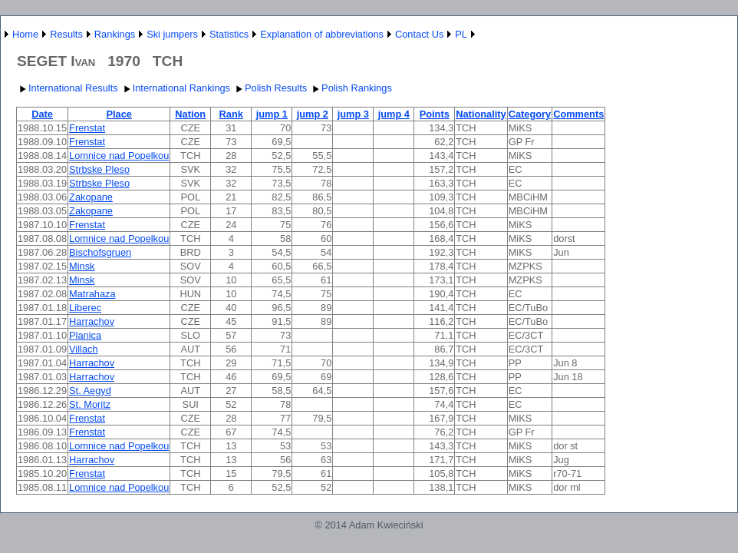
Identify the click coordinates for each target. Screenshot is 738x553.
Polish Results (269, 88)
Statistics (229, 34)
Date (42, 114)
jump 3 (353, 114)
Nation (190, 114)
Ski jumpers (172, 34)
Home (25, 34)
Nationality (481, 114)
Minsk (81, 266)
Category (530, 114)
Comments (578, 114)
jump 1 (272, 114)
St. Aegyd (90, 390)
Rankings (114, 34)
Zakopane (91, 197)
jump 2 (312, 114)
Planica (85, 335)
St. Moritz (89, 404)
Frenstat (87, 128)
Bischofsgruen (100, 252)
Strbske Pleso (99, 169)
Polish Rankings (350, 88)
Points (435, 114)
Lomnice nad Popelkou (119, 155)
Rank (231, 114)
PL (461, 34)
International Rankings (175, 88)
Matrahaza (92, 294)
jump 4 (394, 114)
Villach (83, 349)
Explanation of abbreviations (322, 34)
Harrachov (91, 321)
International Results (67, 88)
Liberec (85, 307)
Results (66, 34)
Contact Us (419, 34)
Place (118, 114)
